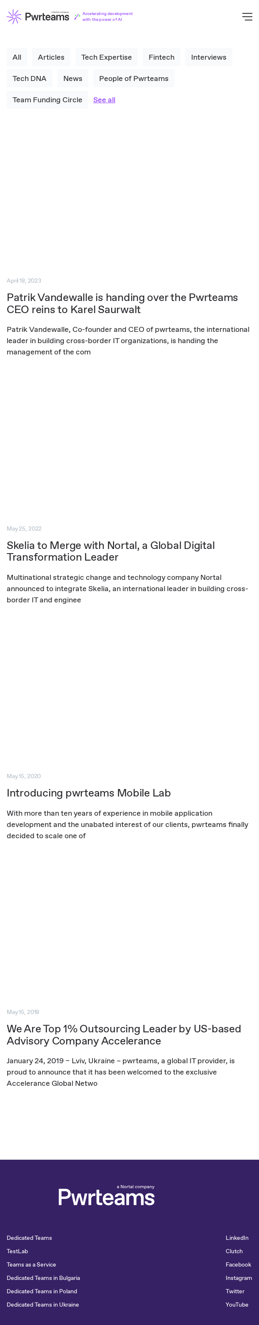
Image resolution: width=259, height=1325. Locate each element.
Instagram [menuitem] (239, 1278)
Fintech (161, 57)
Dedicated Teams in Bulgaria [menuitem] (43, 1278)
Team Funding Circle (47, 99)
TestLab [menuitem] (17, 1251)
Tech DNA (29, 78)
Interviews (209, 57)
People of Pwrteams (134, 78)
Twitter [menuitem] (235, 1291)
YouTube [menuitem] (237, 1304)
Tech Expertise (106, 57)
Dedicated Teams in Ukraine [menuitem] (43, 1304)
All (16, 57)
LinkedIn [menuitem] (237, 1238)
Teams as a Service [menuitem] (31, 1264)
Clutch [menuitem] (234, 1251)
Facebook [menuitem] (238, 1264)
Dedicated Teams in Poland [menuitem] (42, 1291)
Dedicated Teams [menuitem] (29, 1238)
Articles (51, 57)
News (72, 78)
